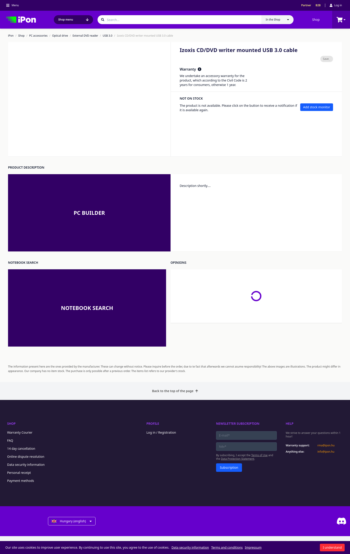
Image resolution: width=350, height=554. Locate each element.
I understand (332, 547)
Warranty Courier (19, 432)
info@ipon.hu (325, 452)
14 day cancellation (21, 448)
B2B (318, 5)
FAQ (10, 440)
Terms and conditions (227, 547)
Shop (316, 19)
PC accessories (38, 36)
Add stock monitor (316, 107)
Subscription (229, 467)
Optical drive (60, 36)
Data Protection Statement (237, 459)
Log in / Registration (161, 432)
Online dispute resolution (25, 456)
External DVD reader (85, 36)
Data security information (26, 464)
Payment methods (20, 481)
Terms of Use (259, 455)
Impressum (253, 547)
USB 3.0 (107, 36)
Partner (306, 5)
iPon (11, 36)
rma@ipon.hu (326, 445)
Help (290, 423)
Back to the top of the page (175, 391)
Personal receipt (19, 472)
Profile (152, 423)
